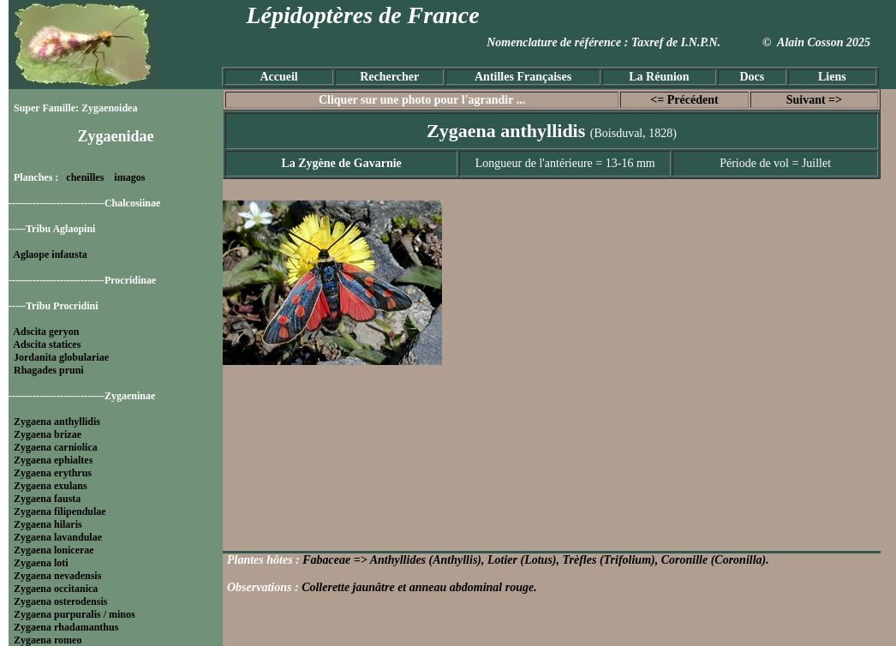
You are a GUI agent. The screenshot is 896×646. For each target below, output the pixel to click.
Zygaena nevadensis (57, 576)
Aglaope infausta (50, 254)
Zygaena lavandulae (58, 537)
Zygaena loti (41, 563)
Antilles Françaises (523, 76)
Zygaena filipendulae (60, 511)
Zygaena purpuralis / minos (74, 614)
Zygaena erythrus (53, 473)
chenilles (85, 177)
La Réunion (659, 76)
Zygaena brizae (47, 434)
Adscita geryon (46, 332)
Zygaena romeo (47, 640)
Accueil (278, 76)
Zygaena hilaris (48, 524)
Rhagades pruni (49, 370)
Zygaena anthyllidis (57, 422)
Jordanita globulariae (61, 357)
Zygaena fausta (47, 499)
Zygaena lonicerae (54, 550)
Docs (751, 76)
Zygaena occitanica (56, 589)
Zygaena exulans (50, 486)
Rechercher (389, 76)
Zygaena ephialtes (53, 460)
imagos (129, 177)
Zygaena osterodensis (60, 601)
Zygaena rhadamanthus (66, 627)
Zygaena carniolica (56, 447)
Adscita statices (47, 344)
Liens (832, 76)
